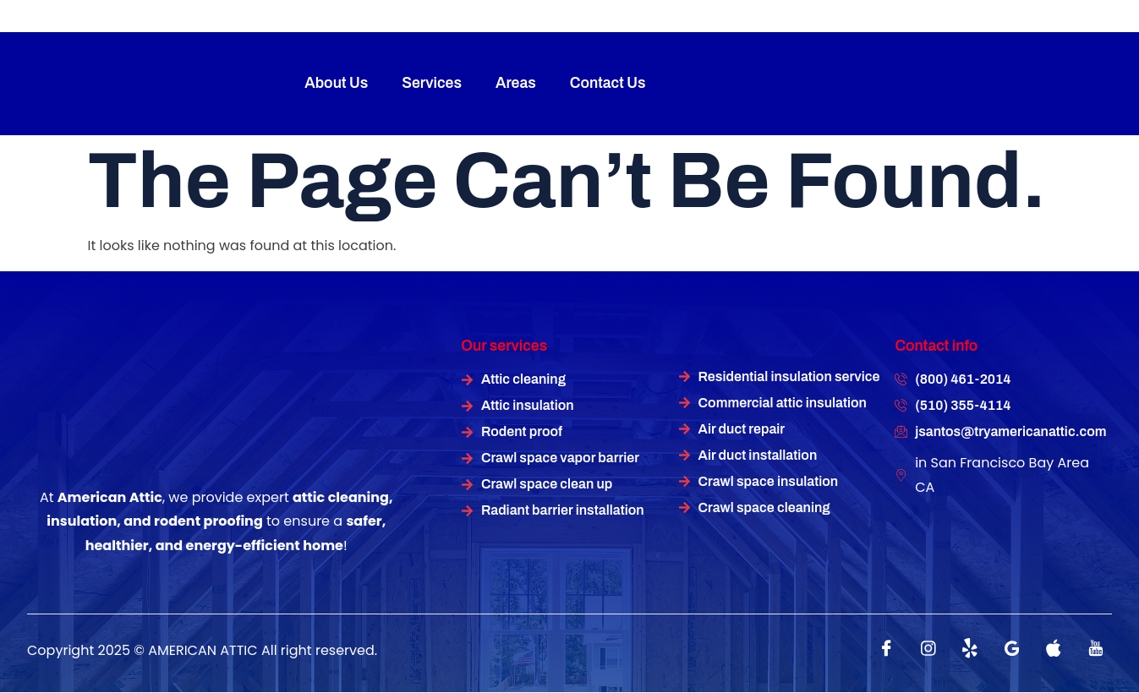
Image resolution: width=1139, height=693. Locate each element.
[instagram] (928, 648)
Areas (516, 83)
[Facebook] (887, 648)
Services (432, 83)
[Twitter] (970, 648)
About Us (336, 83)
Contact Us (608, 83)
